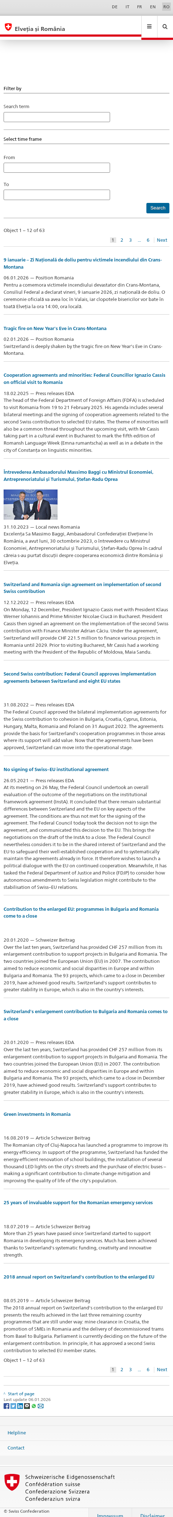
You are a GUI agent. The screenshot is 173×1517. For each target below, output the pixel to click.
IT (127, 6)
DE (115, 6)
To (8, 177)
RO (166, 6)
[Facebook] (7, 1398)
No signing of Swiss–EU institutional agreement (56, 763)
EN (153, 6)
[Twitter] (13, 1398)
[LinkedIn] (20, 1398)
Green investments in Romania (37, 1107)
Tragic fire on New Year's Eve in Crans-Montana (55, 322)
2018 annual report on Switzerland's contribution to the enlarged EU (79, 1270)
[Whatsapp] (34, 1398)
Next (162, 233)
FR (139, 6)
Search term (16, 99)
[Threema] (27, 1398)
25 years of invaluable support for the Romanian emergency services (78, 1196)
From (9, 150)
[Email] (41, 1398)
